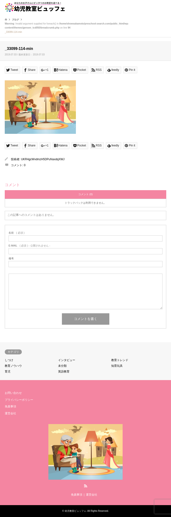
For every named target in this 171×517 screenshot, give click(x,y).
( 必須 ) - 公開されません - (29, 245)
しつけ (9, 360)
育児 (7, 371)
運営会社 (10, 413)
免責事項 (10, 406)
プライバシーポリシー (19, 399)
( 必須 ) (16, 233)
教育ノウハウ (13, 365)
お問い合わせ (13, 393)
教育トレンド (119, 360)
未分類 (62, 365)
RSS (85, 486)
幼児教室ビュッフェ (75, 511)
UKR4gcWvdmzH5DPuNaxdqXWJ (43, 159)
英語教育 (63, 371)
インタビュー (66, 360)
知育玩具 (117, 365)
